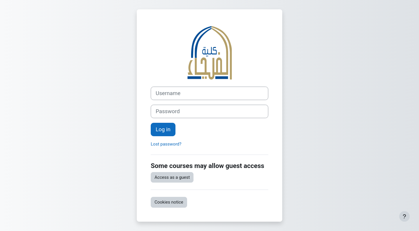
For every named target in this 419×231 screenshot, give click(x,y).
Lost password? (166, 144)
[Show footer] (404, 216)
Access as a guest (172, 177)
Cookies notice (169, 202)
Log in (163, 129)
